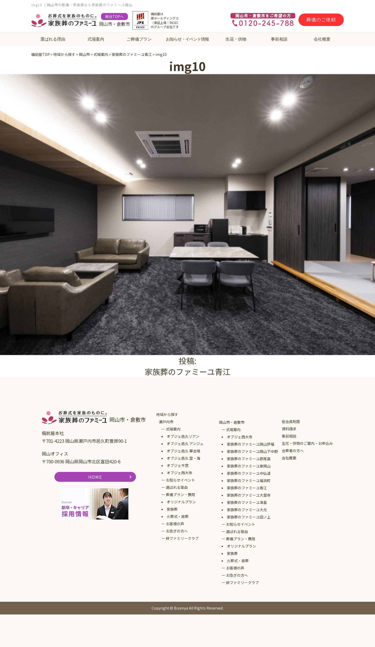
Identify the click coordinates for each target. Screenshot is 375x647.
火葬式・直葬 (178, 516)
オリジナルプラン (181, 501)
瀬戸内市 (166, 421)
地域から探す (167, 414)
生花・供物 (236, 39)
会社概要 (322, 39)
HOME (95, 477)
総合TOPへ (114, 16)
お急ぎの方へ (177, 531)
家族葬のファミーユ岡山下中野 (252, 451)
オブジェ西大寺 (179, 472)
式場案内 (96, 39)
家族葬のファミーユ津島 (247, 502)
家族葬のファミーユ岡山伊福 (250, 444)
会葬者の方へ (293, 450)
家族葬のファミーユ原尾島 (249, 458)
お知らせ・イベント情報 (187, 39)
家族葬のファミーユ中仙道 (249, 473)
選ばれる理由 (52, 39)
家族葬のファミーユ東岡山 (249, 466)
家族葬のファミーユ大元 (247, 509)
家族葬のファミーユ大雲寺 (249, 495)
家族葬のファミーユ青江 (247, 487)
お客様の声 (175, 523)
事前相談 (279, 39)
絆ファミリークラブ (182, 538)
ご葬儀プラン (139, 39)
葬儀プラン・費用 (180, 494)
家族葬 (172, 509)
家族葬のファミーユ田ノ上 (249, 517)
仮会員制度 (291, 421)
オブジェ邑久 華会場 (183, 450)
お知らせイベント (180, 480)
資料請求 (289, 428)
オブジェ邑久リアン (183, 436)
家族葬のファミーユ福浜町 (249, 480)
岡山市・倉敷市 (232, 422)
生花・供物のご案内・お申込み (307, 443)
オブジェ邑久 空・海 (183, 458)
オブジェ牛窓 (178, 465)
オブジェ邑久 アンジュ (185, 443)
